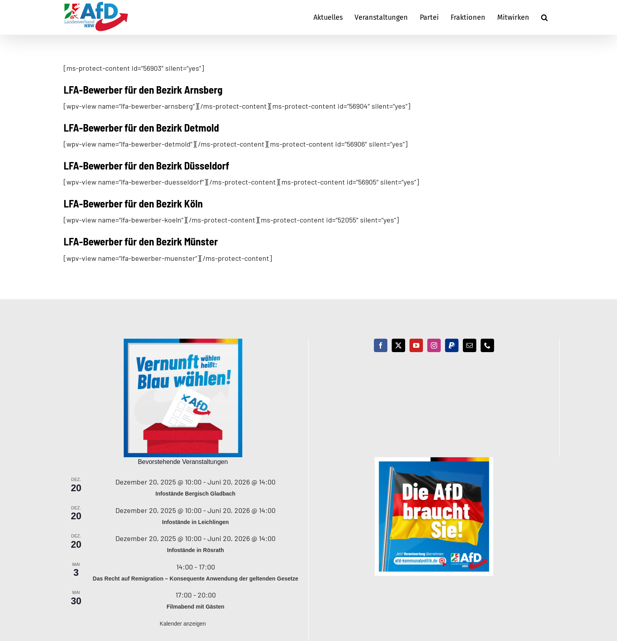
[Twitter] (398, 345)
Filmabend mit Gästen (195, 606)
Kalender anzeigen (183, 623)
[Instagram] (434, 345)
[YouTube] (416, 345)
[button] (544, 17)
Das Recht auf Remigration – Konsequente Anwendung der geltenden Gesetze (195, 578)
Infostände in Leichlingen (195, 522)
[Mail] (469, 345)
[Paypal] (452, 345)
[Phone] (487, 345)
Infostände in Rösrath (195, 550)
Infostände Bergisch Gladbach (195, 493)
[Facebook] (380, 345)
